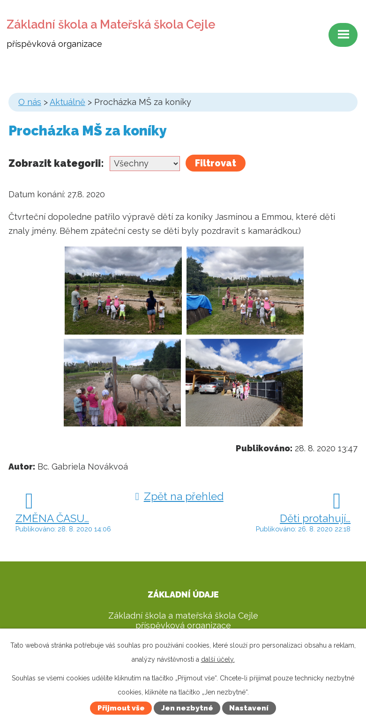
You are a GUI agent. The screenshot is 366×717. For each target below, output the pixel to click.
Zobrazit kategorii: (56, 163)
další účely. (218, 659)
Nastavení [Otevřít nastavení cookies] (249, 708)
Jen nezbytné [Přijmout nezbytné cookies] (187, 708)
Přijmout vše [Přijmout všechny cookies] (121, 708)
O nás (29, 102)
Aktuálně (67, 102)
